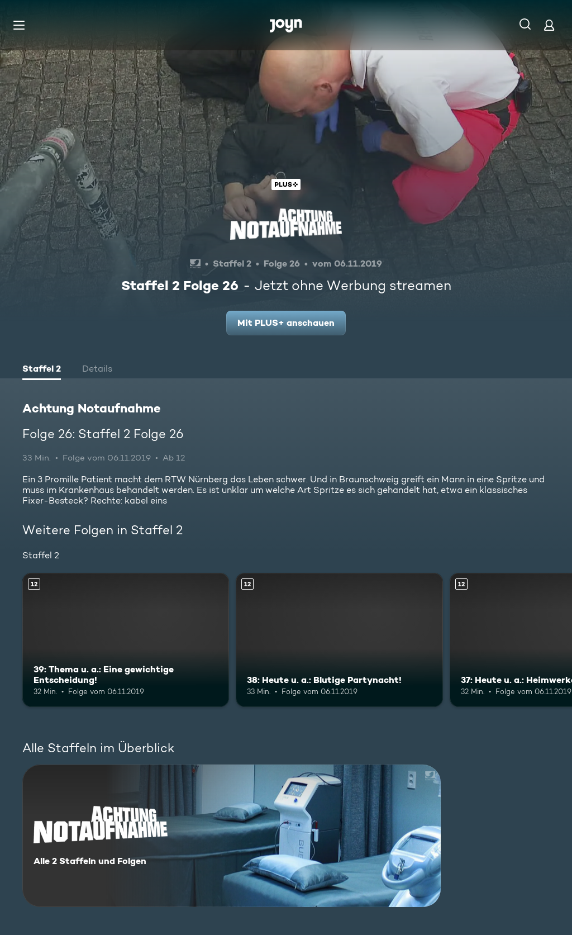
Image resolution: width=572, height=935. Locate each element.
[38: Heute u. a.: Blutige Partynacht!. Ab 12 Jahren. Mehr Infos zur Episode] (339, 640)
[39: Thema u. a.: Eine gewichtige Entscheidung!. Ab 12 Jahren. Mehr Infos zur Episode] (125, 640)
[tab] (41, 370)
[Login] (549, 25)
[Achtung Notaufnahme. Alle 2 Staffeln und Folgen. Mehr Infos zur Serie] (231, 836)
